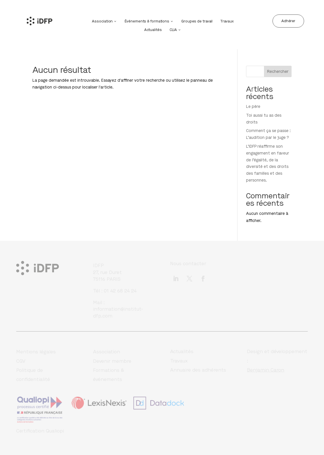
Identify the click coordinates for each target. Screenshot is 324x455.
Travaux (226, 20)
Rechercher (277, 71)
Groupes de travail (196, 20)
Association (102, 20)
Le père (253, 106)
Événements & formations (147, 20)
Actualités (153, 29)
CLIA (173, 29)
